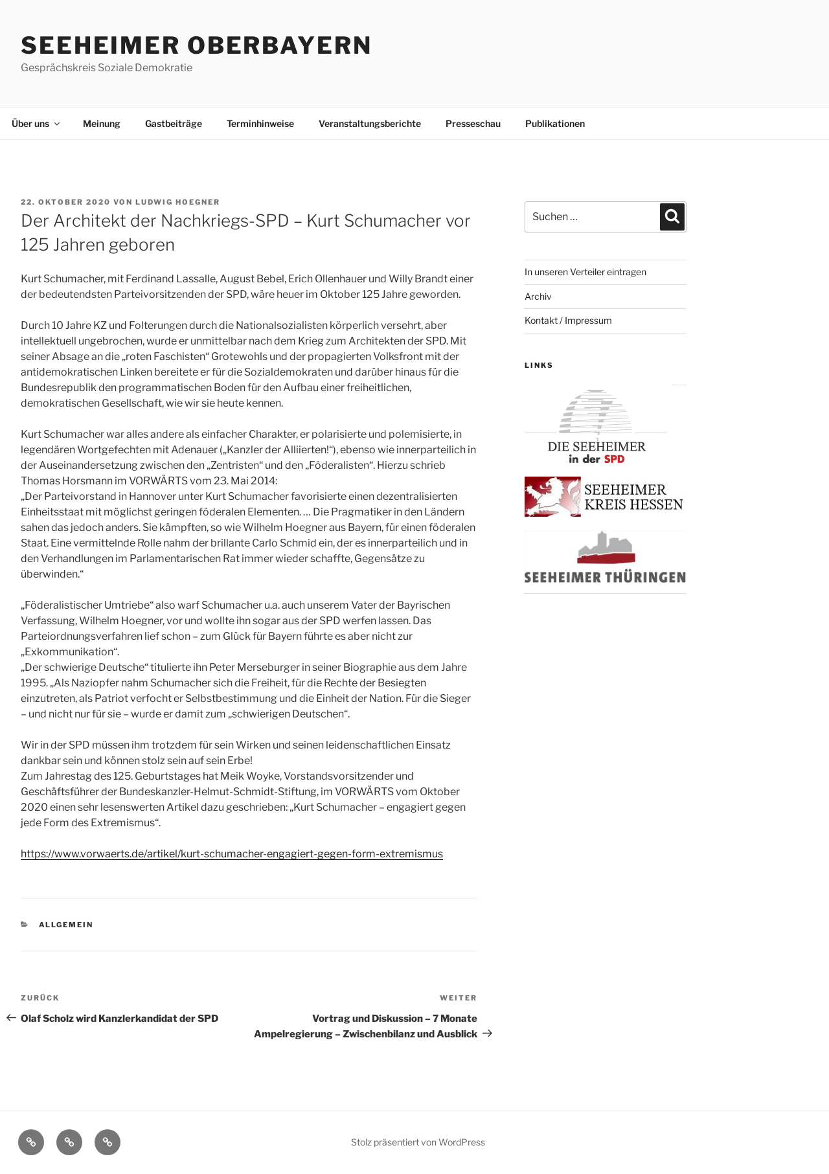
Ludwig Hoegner (177, 202)
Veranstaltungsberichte (370, 123)
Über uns (37, 123)
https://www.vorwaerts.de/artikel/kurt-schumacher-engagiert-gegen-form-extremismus (232, 854)
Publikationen (555, 123)
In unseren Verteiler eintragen (585, 271)
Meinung (101, 123)
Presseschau (473, 123)
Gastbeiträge (173, 123)
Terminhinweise (260, 123)
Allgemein (66, 924)
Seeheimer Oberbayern (196, 45)
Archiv (538, 296)
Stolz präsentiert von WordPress (418, 1141)
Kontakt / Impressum (568, 320)
